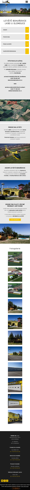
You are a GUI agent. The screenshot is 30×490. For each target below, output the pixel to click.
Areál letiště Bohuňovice (9, 51)
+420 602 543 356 (16, 451)
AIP (21, 63)
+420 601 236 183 (16, 476)
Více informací (25, 486)
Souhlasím (15, 488)
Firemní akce (6, 37)
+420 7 (13, 468)
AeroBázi (20, 65)
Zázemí (5, 30)
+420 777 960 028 (16, 460)
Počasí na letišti (7, 44)
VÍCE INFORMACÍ (15, 219)
